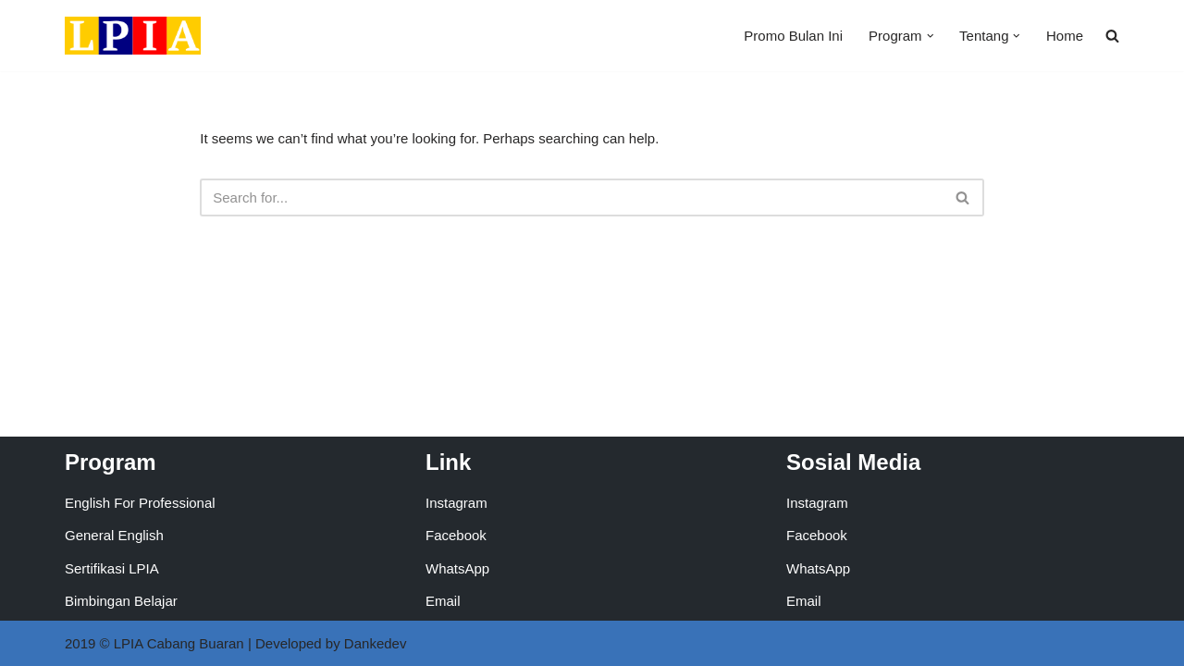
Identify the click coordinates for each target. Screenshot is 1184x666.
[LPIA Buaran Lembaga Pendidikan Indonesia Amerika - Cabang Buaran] (133, 36)
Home (1064, 35)
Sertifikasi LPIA (112, 568)
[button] (930, 36)
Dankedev (375, 643)
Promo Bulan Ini (793, 35)
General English (114, 535)
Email (443, 601)
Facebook (456, 535)
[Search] (571, 197)
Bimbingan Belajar (121, 601)
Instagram (456, 503)
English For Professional (140, 503)
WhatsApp (457, 568)
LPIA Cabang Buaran (179, 643)
